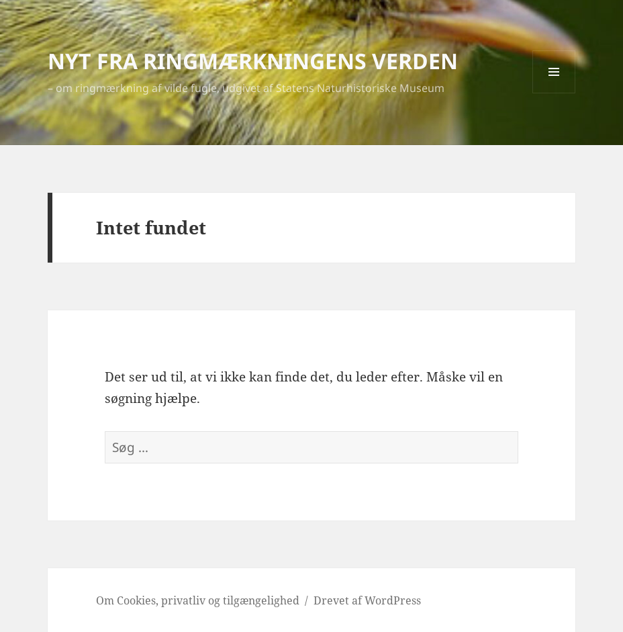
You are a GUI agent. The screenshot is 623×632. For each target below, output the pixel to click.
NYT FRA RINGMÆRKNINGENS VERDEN (253, 60)
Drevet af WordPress (367, 600)
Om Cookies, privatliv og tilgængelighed (197, 600)
